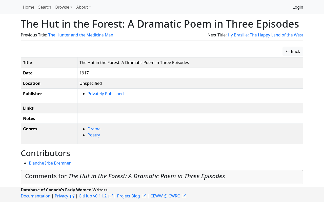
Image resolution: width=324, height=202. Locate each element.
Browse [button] (62, 7)
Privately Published (106, 93)
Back (293, 51)
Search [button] (44, 7)
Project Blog (128, 196)
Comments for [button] (125, 176)
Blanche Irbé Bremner (50, 163)
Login (298, 7)
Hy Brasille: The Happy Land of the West (265, 35)
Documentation (35, 196)
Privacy (61, 196)
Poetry (94, 135)
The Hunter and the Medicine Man (80, 35)
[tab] (162, 177)
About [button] (82, 7)
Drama (94, 129)
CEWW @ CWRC (165, 196)
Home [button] (28, 7)
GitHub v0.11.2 (93, 196)
